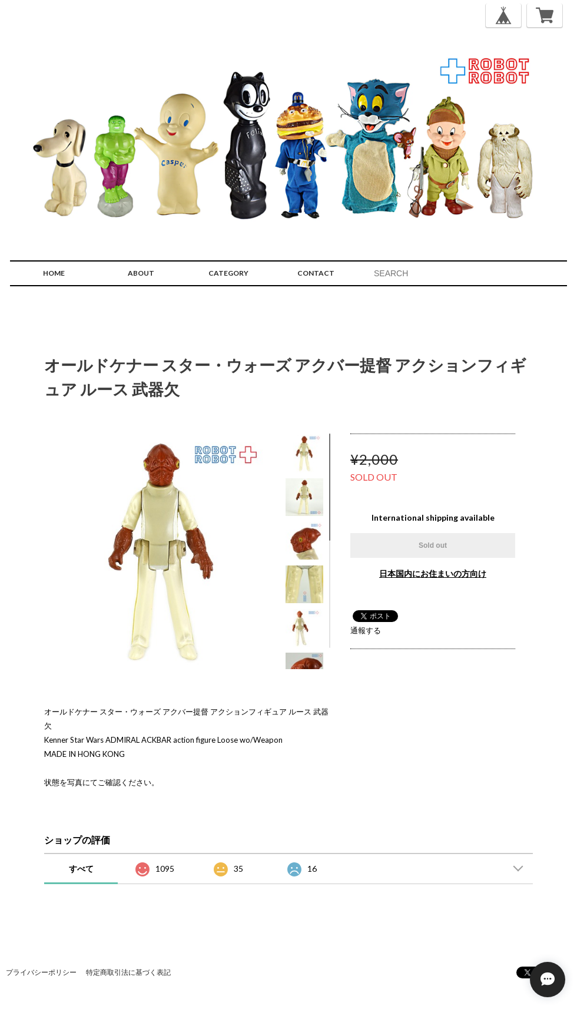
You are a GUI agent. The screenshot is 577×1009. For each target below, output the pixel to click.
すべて (81, 869)
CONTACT (315, 273)
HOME (54, 273)
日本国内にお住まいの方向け (432, 573)
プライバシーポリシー (41, 972)
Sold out (433, 545)
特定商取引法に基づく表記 (128, 972)
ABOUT (141, 273)
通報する (365, 630)
